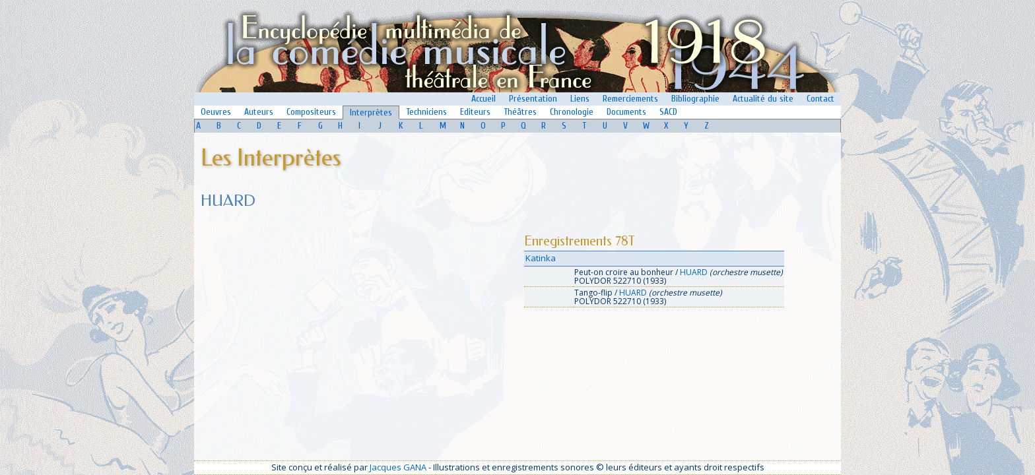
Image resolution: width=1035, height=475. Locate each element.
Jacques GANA (398, 467)
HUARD (694, 272)
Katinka (540, 258)
